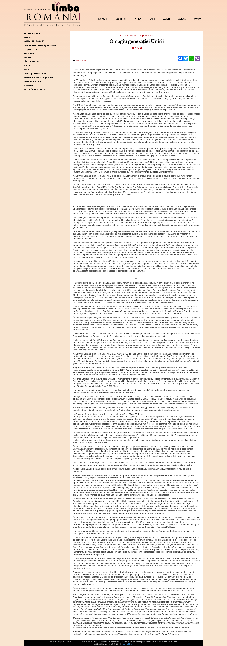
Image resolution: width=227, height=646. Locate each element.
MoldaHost (127, 644)
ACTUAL (181, 19)
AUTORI (166, 19)
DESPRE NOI (121, 19)
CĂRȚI (152, 19)
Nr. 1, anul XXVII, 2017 (128, 36)
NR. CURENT (102, 19)
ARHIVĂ (138, 19)
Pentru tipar (80, 60)
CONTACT (198, 19)
